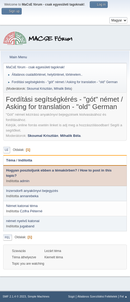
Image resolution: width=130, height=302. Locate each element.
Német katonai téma (22, 206)
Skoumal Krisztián (39, 89)
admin (24, 181)
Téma (10, 160)
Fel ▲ (123, 296)
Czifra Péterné (31, 211)
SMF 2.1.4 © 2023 (14, 296)
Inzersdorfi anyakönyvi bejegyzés (32, 191)
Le (6, 149)
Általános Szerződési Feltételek (97, 296)
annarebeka (29, 196)
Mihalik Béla (62, 89)
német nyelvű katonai (22, 221)
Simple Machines (38, 296)
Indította (25, 160)
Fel (7, 237)
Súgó (71, 296)
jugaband (27, 226)
